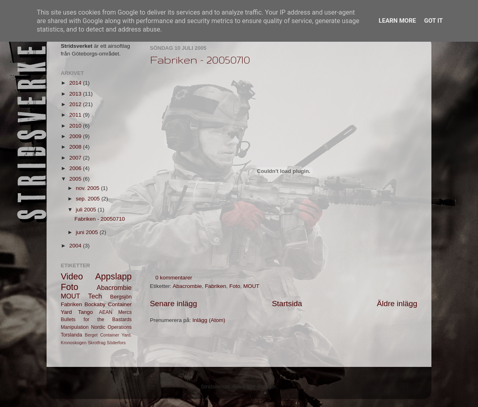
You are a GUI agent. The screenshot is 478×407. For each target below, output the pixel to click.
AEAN (105, 312)
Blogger (266, 387)
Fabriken (215, 286)
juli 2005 (87, 210)
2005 (76, 179)
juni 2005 (88, 232)
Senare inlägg (173, 303)
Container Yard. (116, 334)
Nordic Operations (111, 327)
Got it (433, 20)
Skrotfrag (97, 342)
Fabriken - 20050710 (200, 60)
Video (72, 276)
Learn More (397, 20)
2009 (76, 136)
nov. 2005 (88, 188)
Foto (234, 286)
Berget (91, 334)
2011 (76, 115)
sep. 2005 (88, 199)
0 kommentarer (174, 278)
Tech (95, 296)
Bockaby (95, 304)
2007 (76, 158)
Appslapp (113, 276)
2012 (76, 104)
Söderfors (116, 342)
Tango (85, 312)
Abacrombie (187, 286)
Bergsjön (121, 297)
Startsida (287, 303)
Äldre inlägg (397, 303)
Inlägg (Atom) (208, 320)
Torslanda (71, 335)
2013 (76, 94)
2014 (76, 83)
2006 (76, 168)
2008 (76, 147)
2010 (76, 126)
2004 (76, 246)
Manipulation (75, 327)
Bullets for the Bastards (96, 319)
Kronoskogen (74, 342)
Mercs (125, 312)
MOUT (251, 286)
